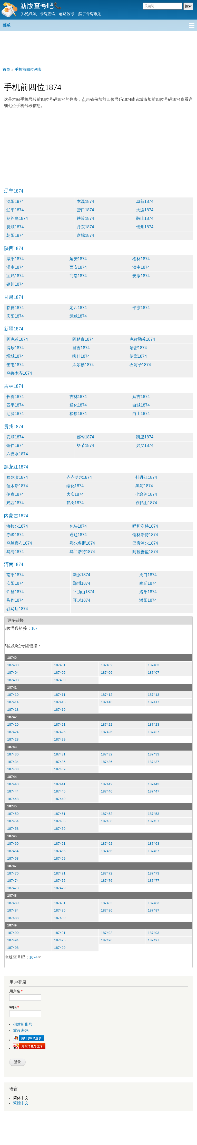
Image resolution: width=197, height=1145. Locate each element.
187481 (59, 903)
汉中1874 (141, 267)
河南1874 (13, 564)
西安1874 (78, 267)
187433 (153, 754)
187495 (59, 940)
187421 (59, 724)
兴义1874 (145, 445)
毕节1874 (85, 445)
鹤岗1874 (75, 503)
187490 (12, 933)
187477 (153, 880)
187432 (106, 754)
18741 (12, 687)
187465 (59, 851)
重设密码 (20, 1031)
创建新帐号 (22, 1024)
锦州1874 (145, 227)
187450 (12, 814)
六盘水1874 (17, 454)
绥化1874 (75, 486)
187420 (12, 724)
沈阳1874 (15, 201)
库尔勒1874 (83, 365)
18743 (12, 747)
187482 (106, 903)
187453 (153, 814)
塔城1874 (15, 356)
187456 (106, 821)
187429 (59, 739)
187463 (153, 843)
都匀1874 (85, 437)
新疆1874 (13, 328)
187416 (106, 702)
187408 (12, 680)
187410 (12, 695)
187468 (12, 858)
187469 (59, 858)
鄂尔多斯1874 (82, 543)
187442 (106, 784)
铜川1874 (15, 284)
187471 (59, 873)
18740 (12, 658)
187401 (59, 665)
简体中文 (20, 1098)
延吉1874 (141, 396)
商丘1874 (148, 583)
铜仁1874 (15, 445)
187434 (12, 762)
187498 (12, 948)
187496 (106, 940)
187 (34, 628)
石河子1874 (140, 365)
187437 (153, 762)
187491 (59, 933)
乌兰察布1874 (19, 543)
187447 (153, 791)
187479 (59, 888)
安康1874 (141, 276)
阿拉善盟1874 (145, 551)
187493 (153, 933)
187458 (12, 829)
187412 (106, 695)
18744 (12, 777)
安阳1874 (15, 583)
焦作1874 (15, 600)
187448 (12, 799)
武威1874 (78, 316)
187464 (12, 851)
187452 (106, 814)
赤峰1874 (15, 535)
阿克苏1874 (17, 339)
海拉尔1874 (17, 526)
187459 (59, 829)
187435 (59, 762)
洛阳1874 (148, 592)
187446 (106, 791)
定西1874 (78, 307)
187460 (12, 843)
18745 (12, 806)
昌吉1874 (81, 348)
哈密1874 (138, 348)
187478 (12, 888)
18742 (12, 717)
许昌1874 (15, 592)
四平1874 (15, 405)
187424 (12, 732)
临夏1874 (15, 307)
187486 (106, 910)
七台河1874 (146, 494)
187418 (12, 709)
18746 (12, 836)
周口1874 (148, 575)
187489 (59, 918)
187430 (12, 754)
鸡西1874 (15, 503)
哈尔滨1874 (17, 477)
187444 (12, 791)
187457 (153, 821)
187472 (106, 873)
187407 (153, 672)
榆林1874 (141, 259)
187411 (59, 695)
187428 (12, 739)
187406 (106, 672)
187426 (106, 732)
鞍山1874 (145, 218)
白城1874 (141, 405)
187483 (153, 903)
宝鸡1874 (15, 276)
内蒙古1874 (16, 515)
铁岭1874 (85, 218)
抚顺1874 (15, 227)
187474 (12, 880)
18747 (12, 866)
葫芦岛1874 (17, 218)
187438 (12, 769)
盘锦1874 (85, 235)
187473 (153, 873)
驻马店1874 (17, 609)
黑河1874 (144, 486)
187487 (153, 910)
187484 (12, 910)
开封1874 (81, 600)
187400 (12, 665)
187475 (59, 880)
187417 (153, 702)
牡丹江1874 (146, 477)
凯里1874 (145, 437)
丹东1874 (85, 227)
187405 (59, 672)
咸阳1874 (15, 259)
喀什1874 (81, 356)
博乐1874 (15, 348)
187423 (153, 724)
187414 (12, 702)
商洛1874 (78, 276)
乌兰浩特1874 (82, 551)
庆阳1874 (15, 316)
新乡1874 (81, 575)
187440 (12, 784)
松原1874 (78, 413)
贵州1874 (13, 426)
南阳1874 (15, 575)
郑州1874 (81, 583)
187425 (59, 732)
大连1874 (145, 210)
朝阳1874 (15, 235)
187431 (59, 754)
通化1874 (78, 405)
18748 (12, 895)
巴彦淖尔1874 (145, 543)
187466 (106, 851)
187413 (153, 695)
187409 (59, 680)
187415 (59, 702)
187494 (12, 940)
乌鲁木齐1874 (19, 373)
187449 (59, 799)
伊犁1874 (138, 356)
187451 (59, 814)
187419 (59, 709)
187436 (106, 762)
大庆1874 (75, 494)
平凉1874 (141, 307)
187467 (153, 851)
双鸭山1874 (146, 503)
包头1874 (78, 526)
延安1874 (78, 259)
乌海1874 (15, 551)
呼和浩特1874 (145, 526)
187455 (59, 821)
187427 (153, 732)
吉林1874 (13, 386)
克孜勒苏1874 (142, 339)
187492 (106, 933)
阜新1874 (145, 201)
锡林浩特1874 (145, 535)
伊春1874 (15, 494)
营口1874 (85, 210)
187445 (59, 791)
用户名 (16, 991)
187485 (59, 910)
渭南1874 (15, 267)
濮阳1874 (148, 600)
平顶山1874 (83, 592)
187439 (59, 769)
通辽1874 (78, 535)
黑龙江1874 (16, 467)
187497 (153, 940)
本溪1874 (85, 201)
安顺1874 (15, 437)
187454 (12, 821)
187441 (59, 784)
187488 (12, 918)
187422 (106, 724)
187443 (153, 784)
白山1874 (141, 413)
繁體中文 (20, 1103)
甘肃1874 (13, 297)
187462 (106, 843)
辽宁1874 (13, 191)
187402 (106, 665)
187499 (59, 948)
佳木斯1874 (17, 486)
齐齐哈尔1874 (79, 477)
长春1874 (15, 396)
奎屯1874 (15, 365)
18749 (12, 925)
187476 (106, 880)
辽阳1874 (15, 210)
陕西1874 (13, 248)
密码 (14, 1007)
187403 (153, 665)
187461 (59, 843)
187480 (12, 903)
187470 (12, 873)
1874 (35, 957)
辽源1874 (15, 413)
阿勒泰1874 (83, 339)
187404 (12, 672)
